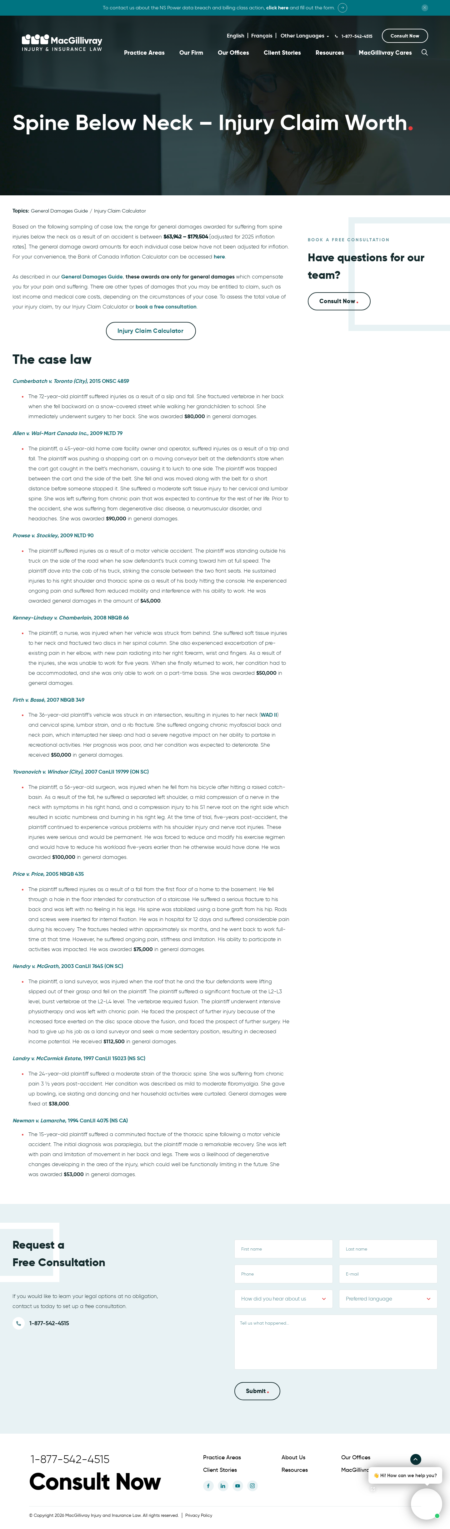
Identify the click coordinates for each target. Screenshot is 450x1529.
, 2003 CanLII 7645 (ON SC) (67, 965)
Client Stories (282, 53)
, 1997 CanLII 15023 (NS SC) (78, 1058)
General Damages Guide (59, 210)
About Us (293, 1457)
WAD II (269, 714)
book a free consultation (166, 306)
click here (277, 7)
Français (261, 35)
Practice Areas (144, 53)
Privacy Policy (198, 1515)
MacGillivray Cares (385, 53)
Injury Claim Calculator (120, 210)
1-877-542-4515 (356, 36)
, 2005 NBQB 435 (48, 873)
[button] (405, 36)
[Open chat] (372, 1489)
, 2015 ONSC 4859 (70, 380)
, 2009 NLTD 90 (53, 535)
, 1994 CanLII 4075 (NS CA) (70, 1120)
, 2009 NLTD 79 (67, 432)
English (235, 35)
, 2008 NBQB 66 (70, 617)
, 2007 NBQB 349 (48, 699)
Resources (330, 53)
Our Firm (191, 53)
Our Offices (233, 53)
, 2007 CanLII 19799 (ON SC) (80, 771)
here (219, 256)
